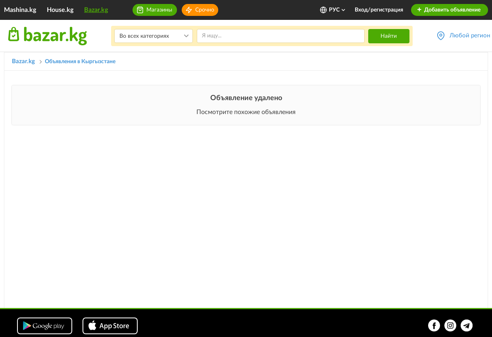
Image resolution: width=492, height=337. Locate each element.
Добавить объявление (448, 10)
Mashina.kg (20, 10)
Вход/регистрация (379, 10)
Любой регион (470, 36)
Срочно (204, 10)
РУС (337, 10)
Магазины (159, 10)
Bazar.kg (96, 10)
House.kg (60, 10)
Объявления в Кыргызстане (80, 61)
